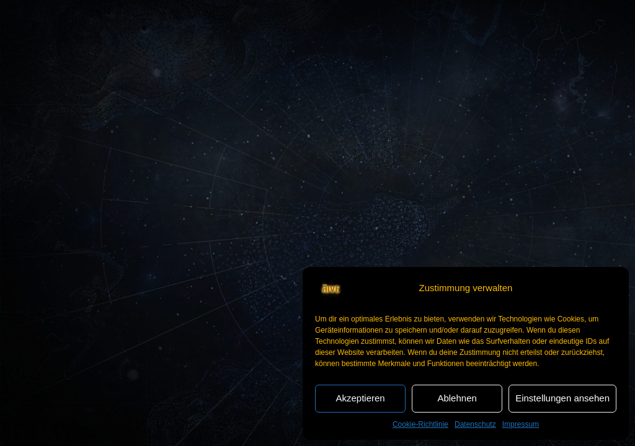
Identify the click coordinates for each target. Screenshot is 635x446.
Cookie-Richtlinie (420, 424)
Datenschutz (475, 424)
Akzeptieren (359, 398)
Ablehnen (456, 398)
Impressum (520, 424)
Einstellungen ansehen (562, 398)
